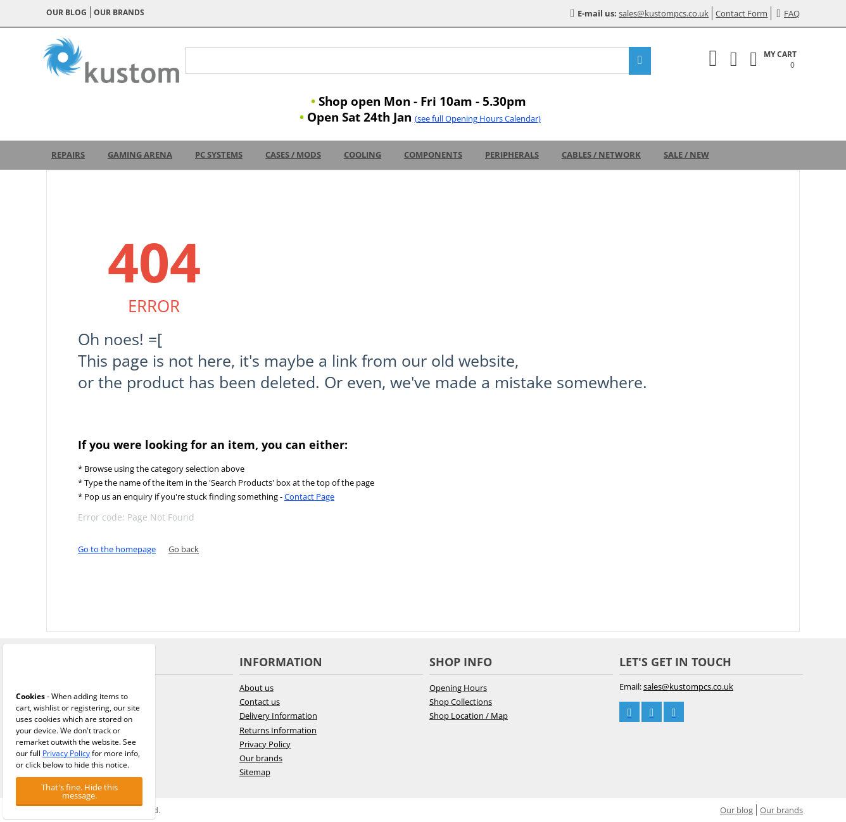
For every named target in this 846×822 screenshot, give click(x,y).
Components (433, 154)
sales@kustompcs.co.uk (664, 13)
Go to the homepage (117, 549)
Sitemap (254, 772)
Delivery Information (278, 715)
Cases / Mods (293, 154)
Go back (183, 549)
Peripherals (512, 154)
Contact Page (309, 496)
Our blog (66, 12)
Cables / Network (601, 154)
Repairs (68, 154)
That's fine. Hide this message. (79, 791)
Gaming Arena (140, 154)
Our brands (119, 12)
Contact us (259, 701)
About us (256, 687)
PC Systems (219, 154)
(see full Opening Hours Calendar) (478, 118)
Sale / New (686, 154)
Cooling (362, 154)
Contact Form (741, 13)
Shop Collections (460, 701)
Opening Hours (458, 687)
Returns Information (278, 730)
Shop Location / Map (468, 715)
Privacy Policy (265, 744)
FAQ (788, 13)
